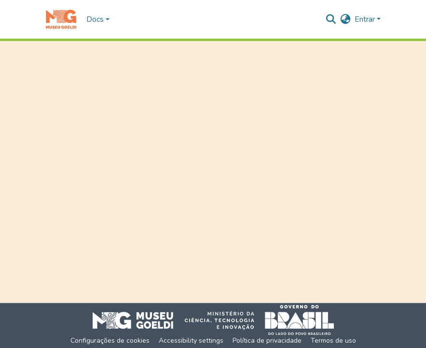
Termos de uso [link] (333, 340)
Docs (95, 19)
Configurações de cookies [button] (110, 340)
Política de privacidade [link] (267, 340)
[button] (61, 19)
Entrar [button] (366, 19)
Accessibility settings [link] (191, 340)
